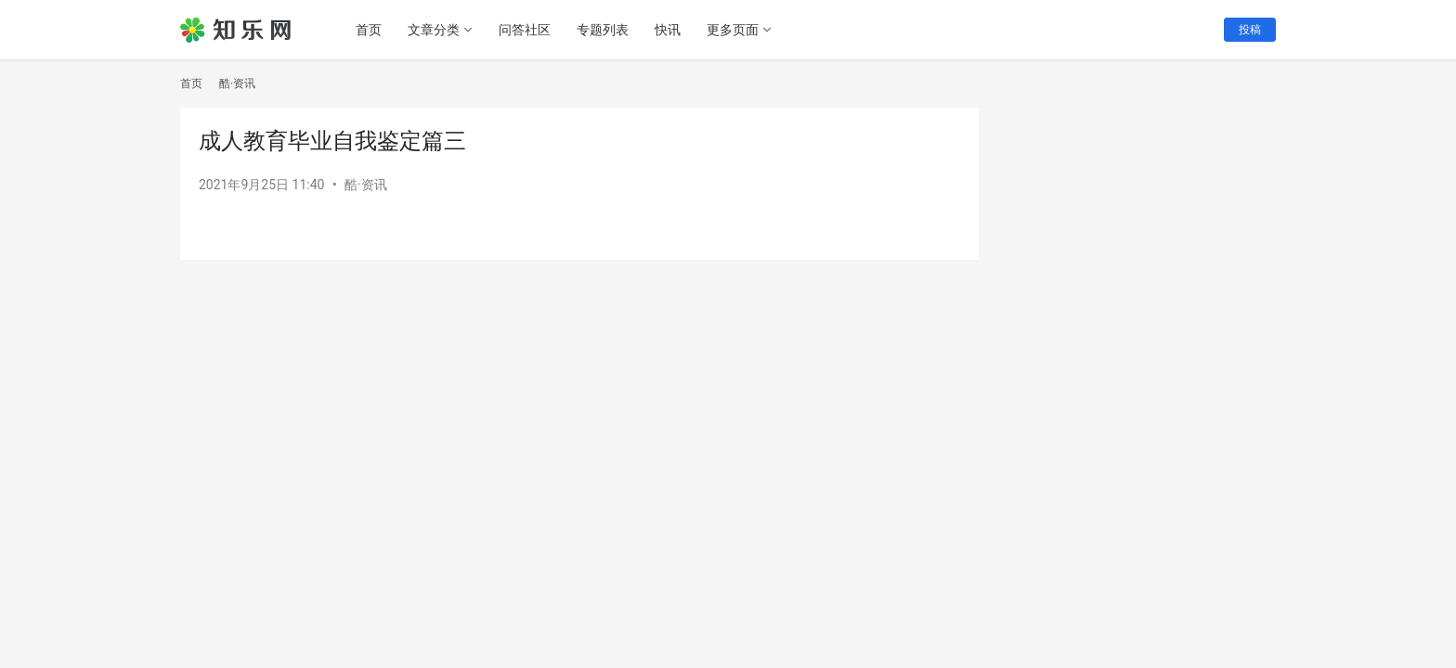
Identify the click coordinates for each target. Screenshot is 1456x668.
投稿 (1250, 29)
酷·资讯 (365, 184)
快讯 (668, 29)
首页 (369, 29)
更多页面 (733, 29)
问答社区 (525, 29)
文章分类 (434, 29)
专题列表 (603, 29)
